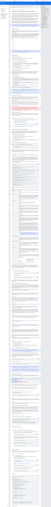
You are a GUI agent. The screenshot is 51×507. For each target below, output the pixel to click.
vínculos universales (30, 311)
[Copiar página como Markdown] (37, 11)
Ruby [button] (17, 153)
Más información (20, 326)
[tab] (13, 117)
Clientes (34, 335)
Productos (16, 9)
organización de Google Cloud (15, 316)
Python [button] (15, 153)
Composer (29, 463)
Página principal (13, 9)
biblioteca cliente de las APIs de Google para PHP (27, 126)
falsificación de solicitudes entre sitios (35, 229)
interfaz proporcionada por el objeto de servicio (29, 442)
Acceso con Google (30, 50)
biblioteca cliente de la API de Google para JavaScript (21, 50)
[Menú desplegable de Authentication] (12, 1)
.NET (13, 42)
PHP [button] (12, 153)
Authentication (9, 0)
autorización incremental (14, 102)
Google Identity (19, 9)
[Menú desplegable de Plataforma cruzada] (23, 1)
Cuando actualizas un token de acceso (16, 329)
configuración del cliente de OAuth (28, 320)
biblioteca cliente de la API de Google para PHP (21, 463)
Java (13, 41)
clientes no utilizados (20, 325)
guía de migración (21, 338)
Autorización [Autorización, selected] (14, 0)
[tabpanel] (25, 122)
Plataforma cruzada (20, 0)
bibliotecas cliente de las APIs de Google (34, 30)
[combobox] (38, 0)
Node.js (14, 43)
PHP (13, 46)
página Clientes (34, 192)
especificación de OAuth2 (23, 233)
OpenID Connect (26, 230)
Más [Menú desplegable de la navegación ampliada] (25, 0)
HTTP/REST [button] (23, 153)
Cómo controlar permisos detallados (27, 413)
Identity (3, 0)
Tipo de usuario (16, 317)
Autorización (23, 9)
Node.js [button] (20, 153)
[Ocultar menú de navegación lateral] (7, 505)
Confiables (21, 410)
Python (13, 47)
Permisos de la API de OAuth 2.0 (18, 104)
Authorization (3, 2)
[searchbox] (4, 6)
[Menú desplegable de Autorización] (17, 1)
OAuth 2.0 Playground (31, 384)
